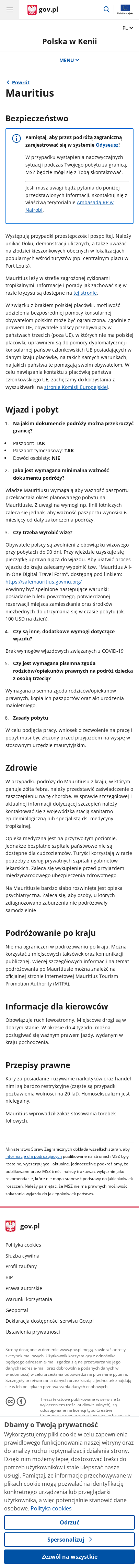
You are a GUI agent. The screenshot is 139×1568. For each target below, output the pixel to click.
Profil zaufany (21, 1266)
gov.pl (22, 1227)
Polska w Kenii (69, 41)
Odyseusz (107, 145)
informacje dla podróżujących (33, 1156)
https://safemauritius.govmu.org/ (43, 581)
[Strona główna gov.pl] (42, 10)
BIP (9, 1277)
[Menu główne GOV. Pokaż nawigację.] (9, 9)
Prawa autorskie (23, 1288)
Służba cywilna (22, 1255)
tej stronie (85, 293)
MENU (69, 60)
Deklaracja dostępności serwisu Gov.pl (49, 1321)
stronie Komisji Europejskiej (76, 387)
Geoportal (16, 1310)
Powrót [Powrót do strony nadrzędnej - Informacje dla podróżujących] (21, 82)
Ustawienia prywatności (32, 1331)
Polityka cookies (23, 1244)
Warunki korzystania (28, 1299)
